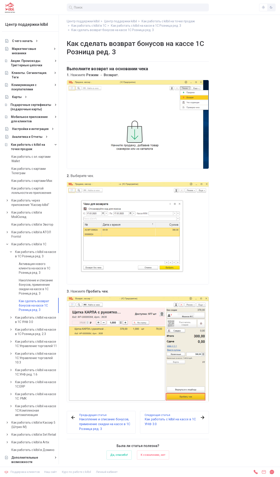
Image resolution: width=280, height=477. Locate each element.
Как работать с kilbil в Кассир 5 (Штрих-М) (36, 425)
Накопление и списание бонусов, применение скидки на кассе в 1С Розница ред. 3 (38, 287)
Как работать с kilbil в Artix (33, 442)
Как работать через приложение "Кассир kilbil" (33, 203)
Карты (19, 97)
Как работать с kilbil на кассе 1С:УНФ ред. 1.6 (38, 372)
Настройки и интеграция (32, 129)
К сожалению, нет (153, 454)
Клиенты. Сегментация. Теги (32, 75)
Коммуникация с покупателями (26, 87)
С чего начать (24, 41)
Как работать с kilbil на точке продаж (31, 147)
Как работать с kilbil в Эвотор (35, 224)
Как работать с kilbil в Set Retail (36, 434)
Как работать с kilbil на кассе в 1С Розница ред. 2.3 (38, 332)
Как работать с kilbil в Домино (35, 450)
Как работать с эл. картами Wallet (33, 159)
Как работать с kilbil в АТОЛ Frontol (33, 234)
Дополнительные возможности (27, 460)
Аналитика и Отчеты (29, 137)
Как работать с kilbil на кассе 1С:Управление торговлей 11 (38, 344)
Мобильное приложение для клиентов (31, 119)
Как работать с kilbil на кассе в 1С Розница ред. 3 (38, 254)
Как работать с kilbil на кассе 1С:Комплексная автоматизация (38, 410)
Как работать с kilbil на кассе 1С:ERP (38, 384)
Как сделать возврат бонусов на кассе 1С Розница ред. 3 (36, 305)
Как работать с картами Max (34, 180)
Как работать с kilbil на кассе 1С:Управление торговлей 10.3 (38, 358)
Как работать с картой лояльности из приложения (34, 191)
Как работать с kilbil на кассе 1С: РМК (38, 396)
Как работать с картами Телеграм (31, 171)
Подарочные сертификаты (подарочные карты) (33, 107)
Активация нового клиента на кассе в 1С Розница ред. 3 (37, 268)
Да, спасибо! (119, 454)
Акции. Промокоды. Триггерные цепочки (29, 63)
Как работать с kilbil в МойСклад (29, 215)
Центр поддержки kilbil (29, 24)
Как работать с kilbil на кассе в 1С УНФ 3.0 (38, 320)
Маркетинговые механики (26, 51)
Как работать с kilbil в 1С (31, 244)
